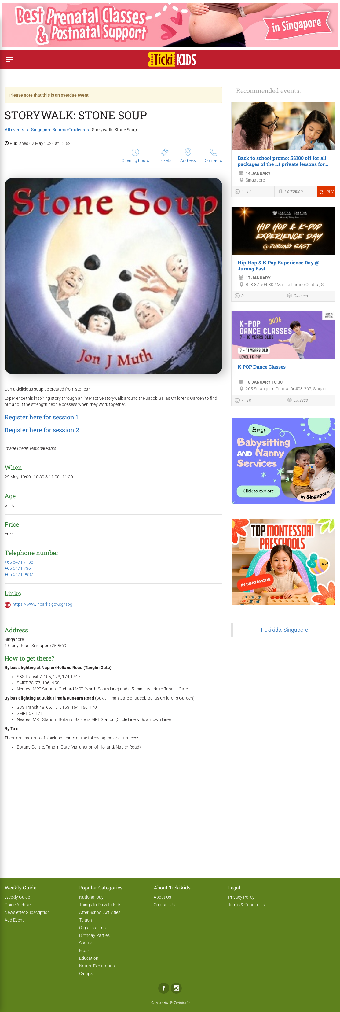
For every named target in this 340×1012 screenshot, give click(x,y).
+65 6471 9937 (19, 574)
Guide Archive (18, 904)
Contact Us (164, 904)
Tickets (164, 155)
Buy (326, 192)
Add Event (14, 920)
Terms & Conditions (246, 904)
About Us (162, 897)
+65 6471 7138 (19, 562)
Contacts (213, 156)
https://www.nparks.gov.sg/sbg (42, 604)
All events (14, 129)
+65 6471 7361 (19, 568)
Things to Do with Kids (100, 904)
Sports (85, 942)
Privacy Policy (241, 897)
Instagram (176, 988)
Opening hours (135, 156)
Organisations (92, 927)
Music (84, 950)
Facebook (163, 988)
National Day (91, 897)
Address (188, 155)
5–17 (243, 192)
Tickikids (182, 1002)
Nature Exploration (97, 965)
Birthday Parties (94, 935)
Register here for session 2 (42, 430)
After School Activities (99, 912)
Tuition (85, 920)
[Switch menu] (9, 59)
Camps (86, 973)
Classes (297, 296)
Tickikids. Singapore (284, 630)
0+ (240, 296)
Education (290, 191)
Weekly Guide (17, 897)
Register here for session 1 (41, 417)
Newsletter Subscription (27, 912)
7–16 (243, 401)
